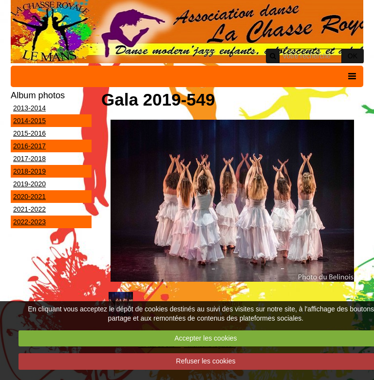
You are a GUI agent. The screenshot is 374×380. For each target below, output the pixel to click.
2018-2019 (29, 171)
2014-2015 (29, 121)
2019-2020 (29, 184)
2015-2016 (29, 133)
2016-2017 (29, 146)
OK (352, 56)
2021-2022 (29, 209)
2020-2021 (29, 196)
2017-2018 (29, 159)
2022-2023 (29, 222)
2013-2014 (29, 108)
